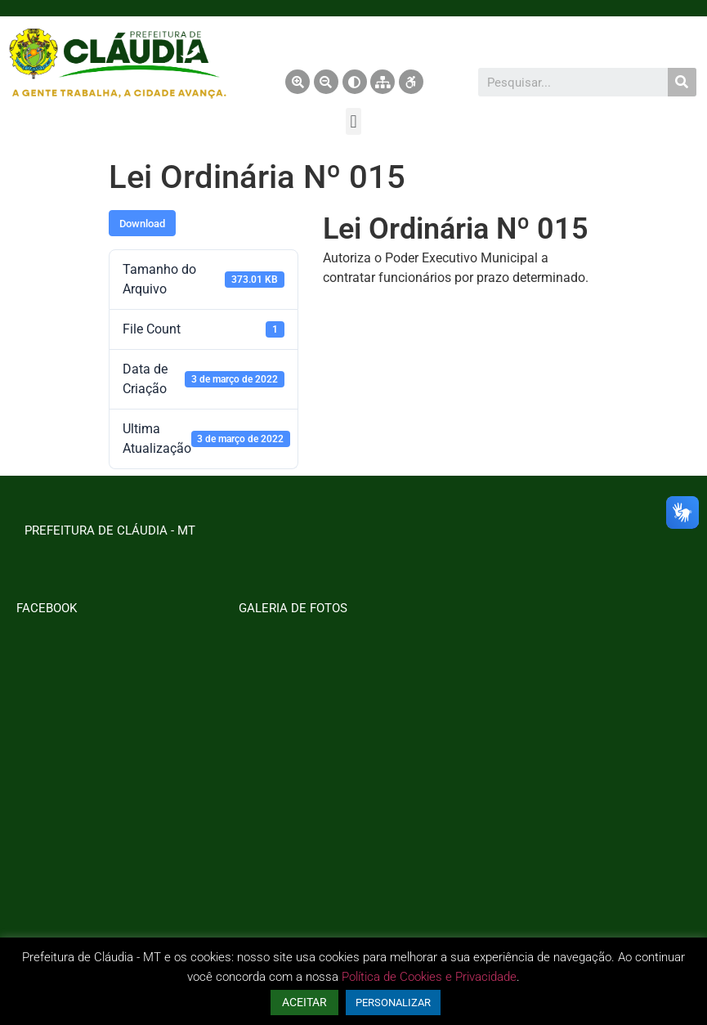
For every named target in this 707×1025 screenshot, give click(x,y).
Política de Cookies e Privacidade (429, 976)
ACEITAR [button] (304, 1002)
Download (142, 223)
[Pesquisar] (682, 82)
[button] (353, 121)
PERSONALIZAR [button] (393, 1002)
